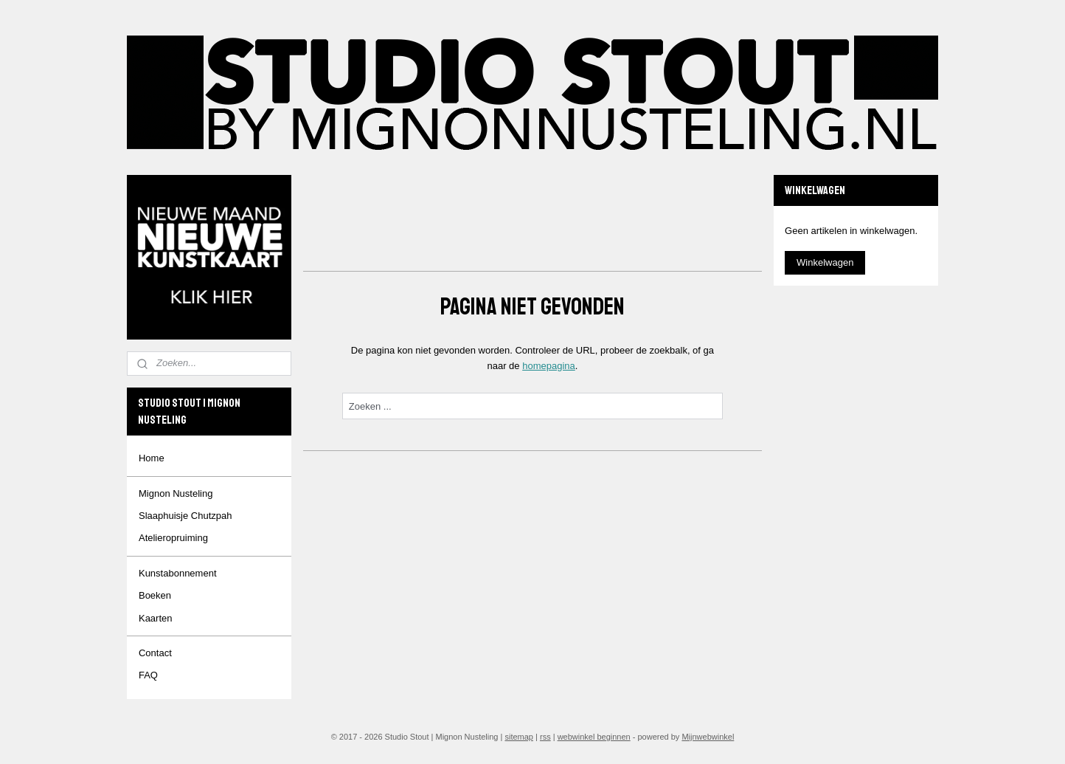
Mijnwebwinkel (707, 736)
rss (545, 736)
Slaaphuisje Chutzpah (185, 515)
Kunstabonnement (178, 573)
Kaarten (156, 618)
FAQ (148, 675)
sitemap (518, 736)
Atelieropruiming (173, 537)
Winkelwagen (825, 262)
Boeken (155, 595)
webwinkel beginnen (594, 736)
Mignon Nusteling (175, 493)
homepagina (548, 365)
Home (151, 458)
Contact (155, 652)
